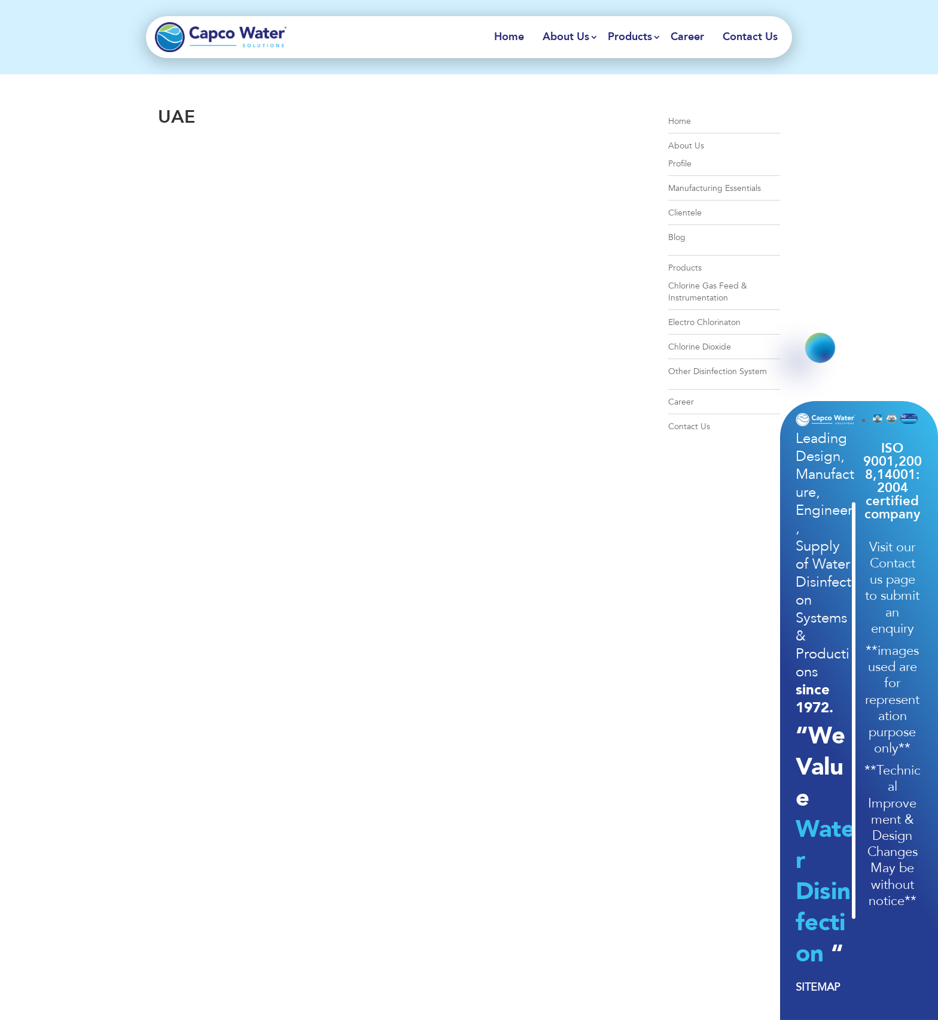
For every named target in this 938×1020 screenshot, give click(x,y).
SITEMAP (818, 987)
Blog (677, 237)
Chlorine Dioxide (699, 347)
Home (509, 37)
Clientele (685, 213)
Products (630, 37)
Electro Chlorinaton (704, 322)
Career (687, 37)
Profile (680, 164)
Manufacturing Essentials (714, 188)
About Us (566, 37)
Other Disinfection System (717, 371)
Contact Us (750, 37)
